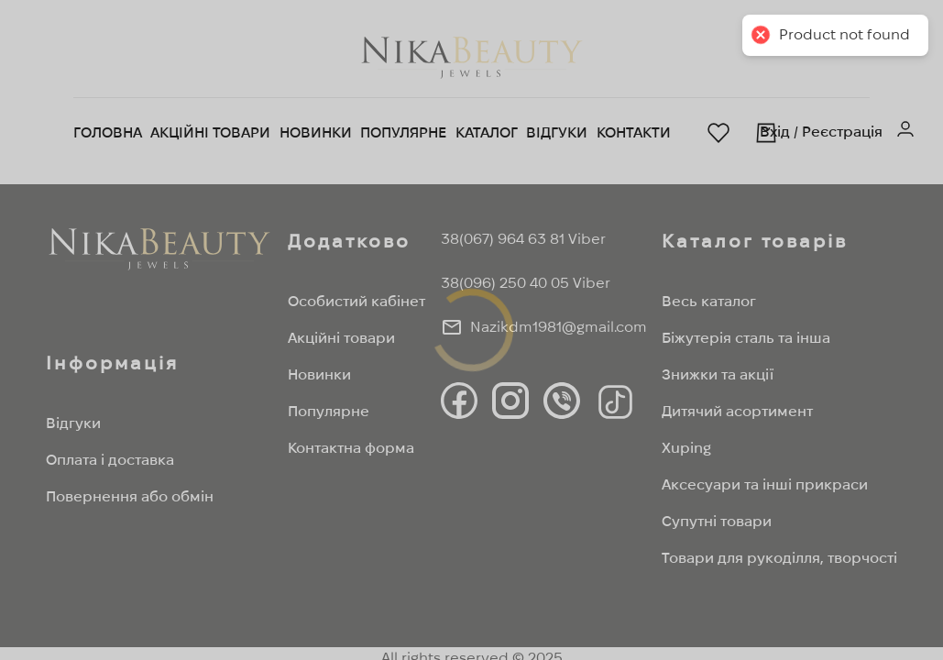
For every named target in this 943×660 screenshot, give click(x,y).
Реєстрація (842, 131)
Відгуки (556, 132)
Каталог (486, 132)
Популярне (403, 132)
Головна (107, 132)
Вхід (775, 131)
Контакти (634, 132)
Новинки (316, 132)
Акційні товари (210, 132)
